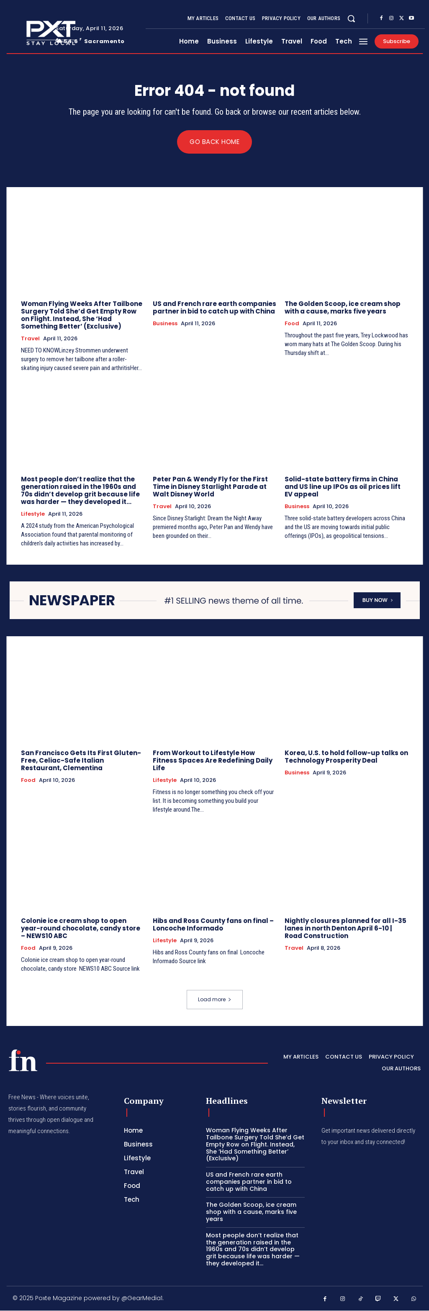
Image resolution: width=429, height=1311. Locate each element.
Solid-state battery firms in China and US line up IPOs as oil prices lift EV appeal (343, 487)
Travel (30, 339)
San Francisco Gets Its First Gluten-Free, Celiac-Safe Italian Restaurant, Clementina (81, 761)
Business (165, 324)
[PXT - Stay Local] (23, 1060)
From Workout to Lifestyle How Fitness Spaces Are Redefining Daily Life (212, 761)
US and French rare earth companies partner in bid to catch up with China (214, 308)
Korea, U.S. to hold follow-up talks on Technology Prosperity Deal (346, 757)
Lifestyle (33, 514)
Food (292, 324)
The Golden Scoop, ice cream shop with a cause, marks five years (343, 308)
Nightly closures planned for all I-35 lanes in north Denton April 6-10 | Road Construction (345, 929)
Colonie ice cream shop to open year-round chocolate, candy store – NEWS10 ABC (80, 929)
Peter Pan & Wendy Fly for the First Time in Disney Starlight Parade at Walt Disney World (210, 487)
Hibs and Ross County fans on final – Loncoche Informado (213, 925)
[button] (351, 18)
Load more (214, 999)
